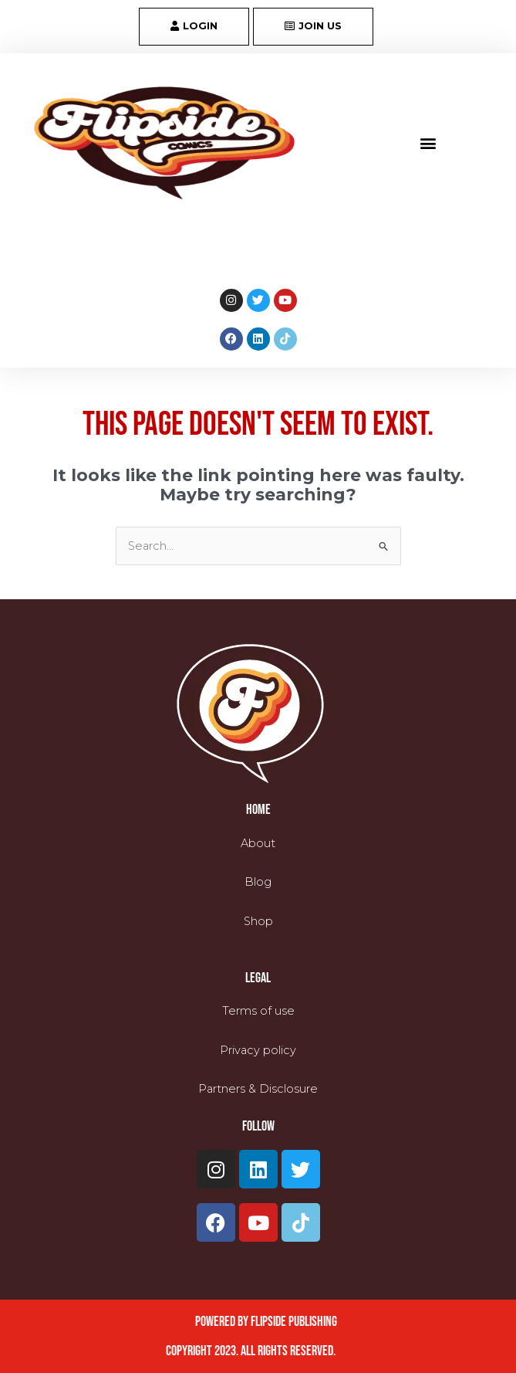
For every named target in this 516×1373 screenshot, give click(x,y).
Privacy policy (258, 1050)
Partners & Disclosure (258, 1089)
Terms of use (258, 1011)
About (258, 843)
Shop (258, 921)
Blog (258, 882)
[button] (427, 143)
